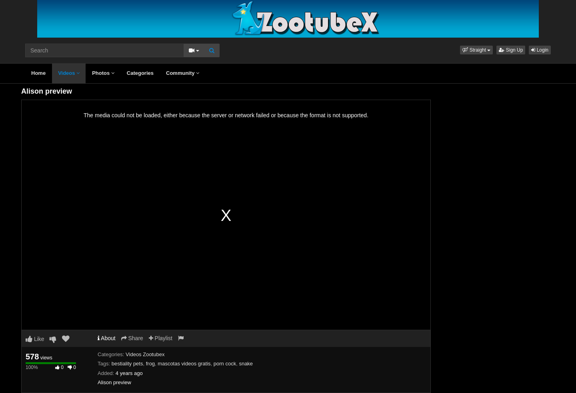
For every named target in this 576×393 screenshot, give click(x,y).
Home (38, 73)
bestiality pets (127, 364)
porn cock (225, 364)
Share (132, 338)
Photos (103, 73)
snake (246, 364)
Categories (140, 73)
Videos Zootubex (145, 354)
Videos (69, 73)
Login (539, 50)
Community (182, 73)
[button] (476, 50)
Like (35, 339)
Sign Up (511, 50)
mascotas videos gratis (184, 364)
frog (150, 364)
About (107, 338)
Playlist (160, 338)
